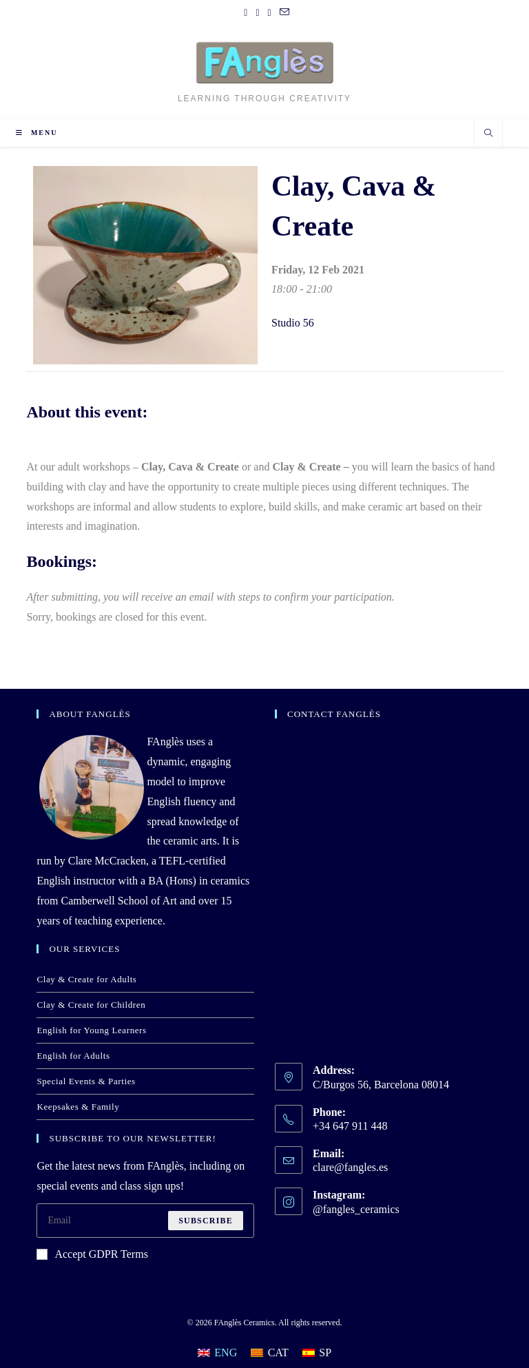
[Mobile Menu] (36, 132)
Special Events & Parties (86, 1081)
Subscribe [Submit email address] (205, 1220)
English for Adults (73, 1055)
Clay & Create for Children (91, 1004)
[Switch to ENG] (217, 1352)
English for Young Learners (91, 1030)
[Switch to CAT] (269, 1352)
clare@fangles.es (350, 1167)
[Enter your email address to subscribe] (145, 1220)
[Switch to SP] (316, 1352)
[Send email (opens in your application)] (282, 13)
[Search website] (488, 134)
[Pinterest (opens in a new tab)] (257, 13)
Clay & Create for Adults (86, 979)
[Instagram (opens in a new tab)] (270, 13)
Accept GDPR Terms (92, 1254)
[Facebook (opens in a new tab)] (245, 13)
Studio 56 (292, 323)
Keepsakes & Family (78, 1106)
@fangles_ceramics (356, 1209)
